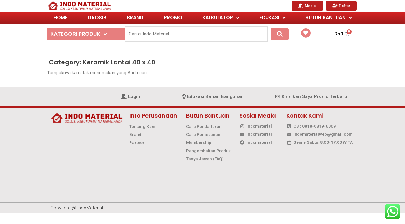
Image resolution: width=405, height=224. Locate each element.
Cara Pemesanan (203, 134)
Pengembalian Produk (208, 150)
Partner (137, 142)
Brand (135, 134)
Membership (198, 142)
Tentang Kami (143, 126)
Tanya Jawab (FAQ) (205, 158)
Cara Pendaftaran (204, 126)
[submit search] (280, 34)
